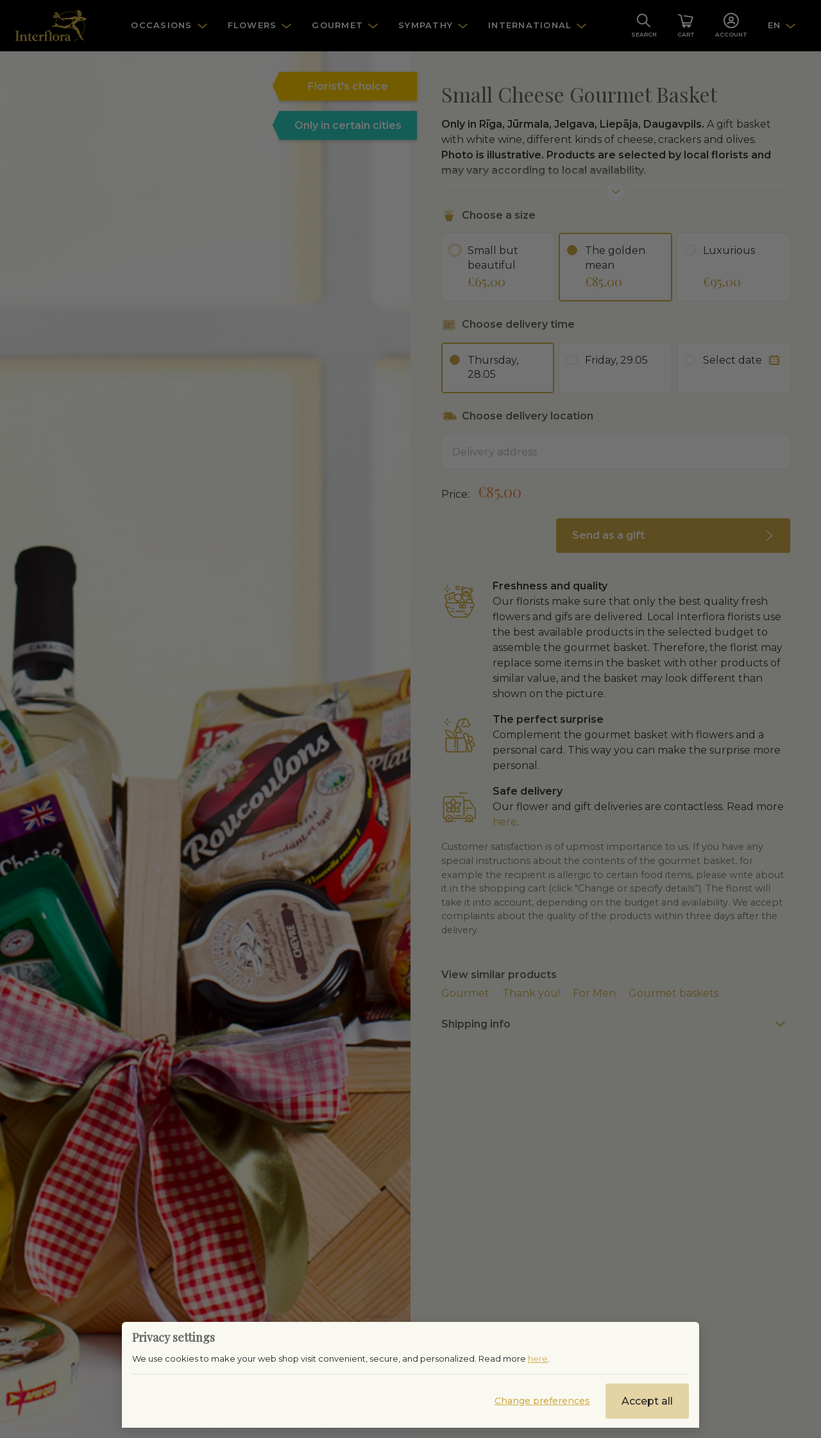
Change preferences (542, 1401)
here (538, 1358)
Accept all (647, 1401)
